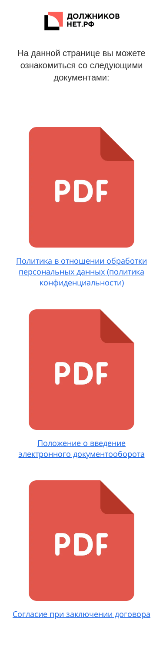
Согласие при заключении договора (81, 614)
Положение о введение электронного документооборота (82, 448)
